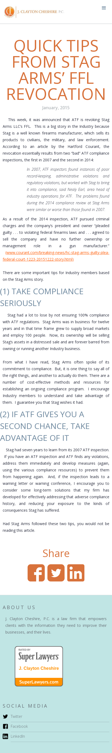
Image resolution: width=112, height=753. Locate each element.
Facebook (19, 726)
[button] (104, 8)
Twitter (16, 716)
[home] (32, 12)
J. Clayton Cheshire (39, 668)
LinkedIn (18, 736)
